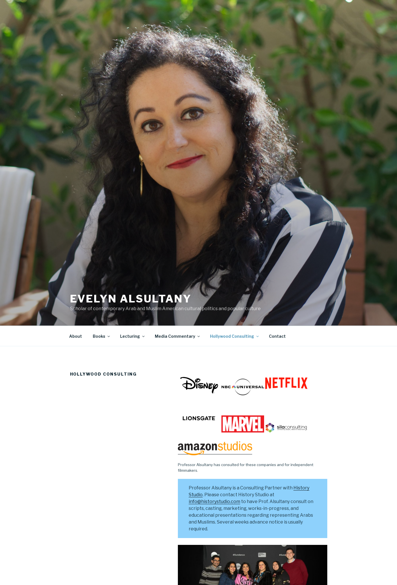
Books (102, 336)
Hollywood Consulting (235, 336)
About (75, 336)
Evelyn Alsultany (131, 298)
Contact (277, 336)
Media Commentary (178, 336)
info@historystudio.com (214, 501)
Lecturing (132, 336)
